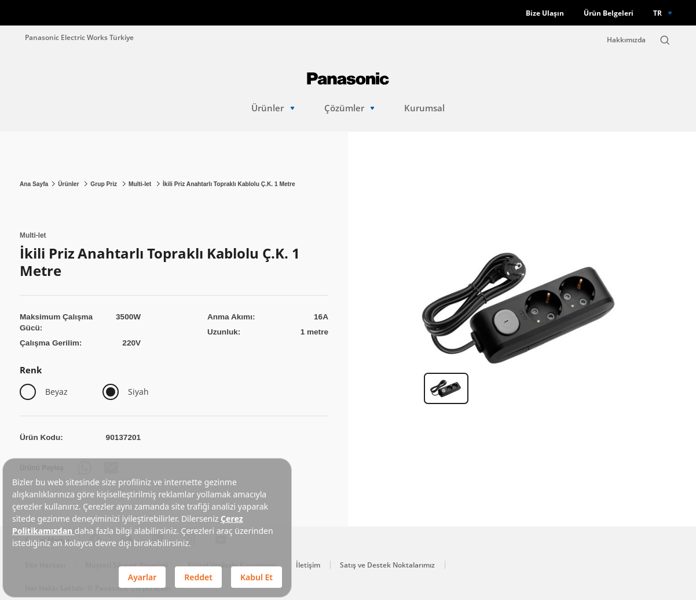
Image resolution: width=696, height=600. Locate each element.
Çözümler (349, 108)
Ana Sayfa (34, 184)
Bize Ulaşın (545, 13)
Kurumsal (424, 108)
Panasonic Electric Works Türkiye (79, 37)
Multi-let (141, 184)
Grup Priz (104, 184)
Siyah (138, 391)
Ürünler (272, 108)
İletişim (308, 565)
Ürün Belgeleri (608, 13)
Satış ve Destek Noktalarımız (387, 565)
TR (657, 12)
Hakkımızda (626, 39)
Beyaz (56, 391)
